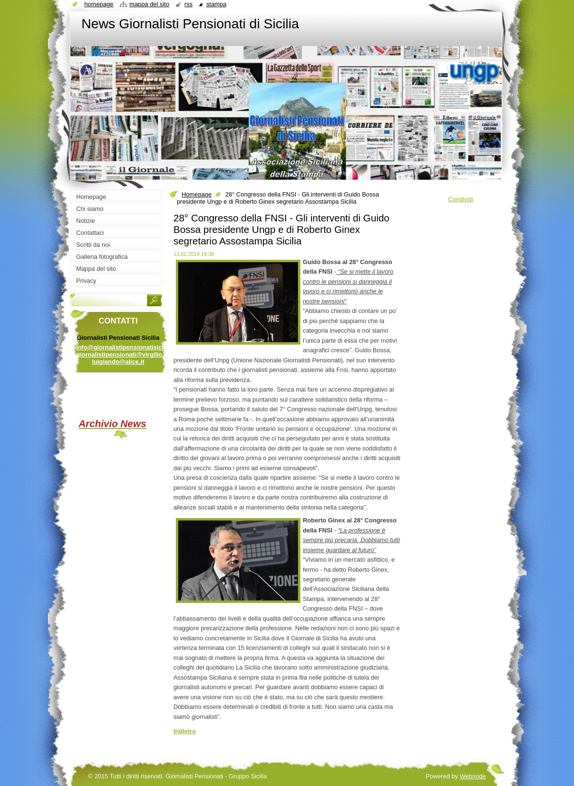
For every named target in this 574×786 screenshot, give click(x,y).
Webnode (472, 776)
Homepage (197, 194)
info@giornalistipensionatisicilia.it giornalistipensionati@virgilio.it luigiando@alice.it (126, 354)
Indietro (184, 731)
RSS (188, 4)
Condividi (460, 199)
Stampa (216, 4)
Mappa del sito (149, 4)
